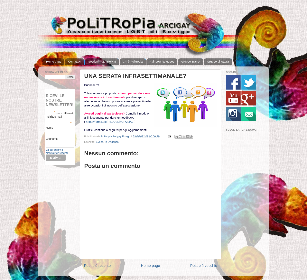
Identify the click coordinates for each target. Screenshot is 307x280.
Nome (49, 127)
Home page (53, 61)
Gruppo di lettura (218, 61)
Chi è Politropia (133, 61)
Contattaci (74, 61)
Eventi (99, 141)
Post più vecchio (203, 266)
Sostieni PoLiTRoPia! (102, 61)
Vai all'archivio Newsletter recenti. (57, 151)
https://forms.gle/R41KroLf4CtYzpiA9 (110, 121)
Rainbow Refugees (161, 61)
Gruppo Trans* (190, 61)
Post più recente (97, 266)
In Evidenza (112, 141)
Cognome (52, 138)
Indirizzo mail (59, 116)
